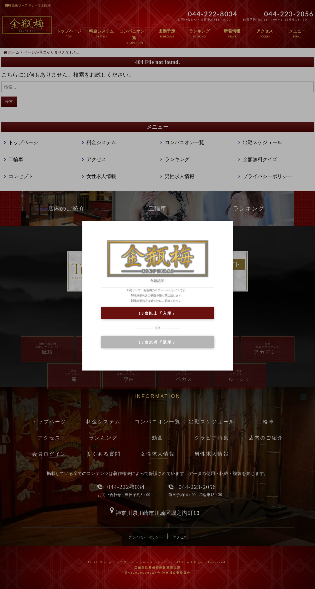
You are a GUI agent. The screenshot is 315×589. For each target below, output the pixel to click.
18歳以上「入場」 (157, 313)
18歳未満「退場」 (157, 342)
